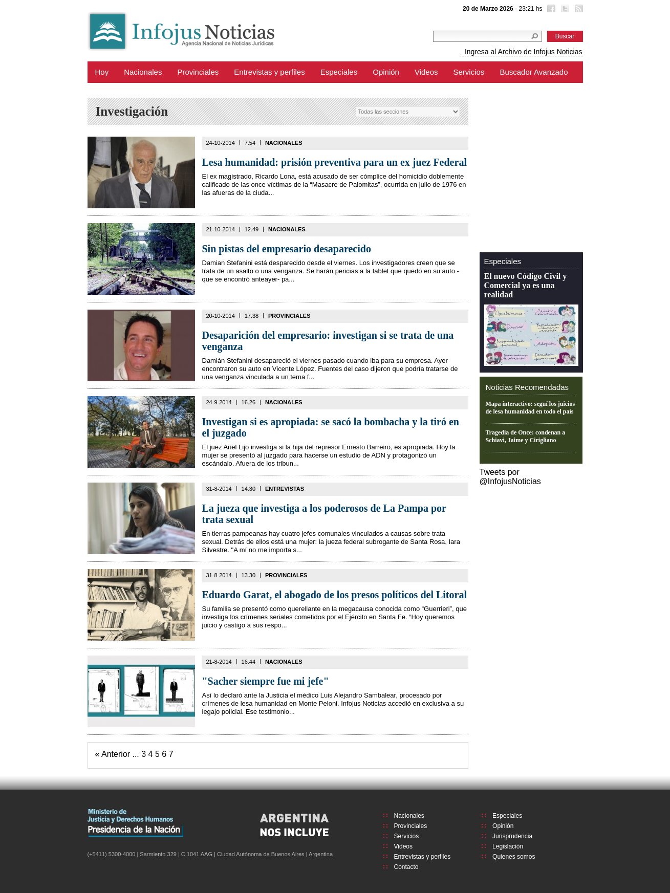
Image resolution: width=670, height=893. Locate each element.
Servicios (469, 72)
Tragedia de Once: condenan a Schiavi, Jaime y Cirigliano (526, 436)
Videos (426, 72)
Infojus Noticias (190, 31)
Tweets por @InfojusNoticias (510, 477)
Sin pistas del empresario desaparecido (286, 248)
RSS (578, 10)
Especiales (339, 72)
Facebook (550, 10)
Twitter (564, 10)
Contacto (406, 866)
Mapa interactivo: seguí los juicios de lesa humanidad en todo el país (530, 407)
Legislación (507, 846)
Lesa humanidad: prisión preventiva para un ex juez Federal (334, 162)
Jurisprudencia (512, 836)
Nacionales (143, 72)
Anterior (115, 754)
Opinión (386, 72)
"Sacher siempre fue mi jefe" (265, 681)
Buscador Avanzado (534, 72)
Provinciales (198, 72)
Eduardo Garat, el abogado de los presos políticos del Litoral (334, 594)
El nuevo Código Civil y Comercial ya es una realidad (525, 285)
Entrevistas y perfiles (269, 72)
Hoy (102, 72)
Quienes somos (513, 856)
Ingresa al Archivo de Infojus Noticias (523, 52)
